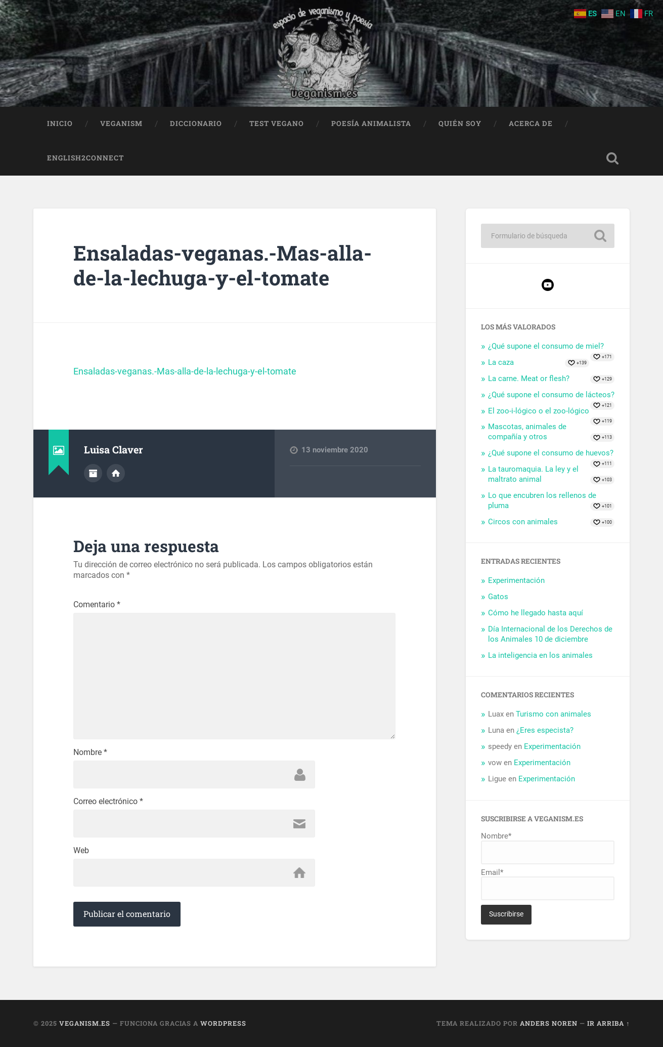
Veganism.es (84, 1023)
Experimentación (516, 580)
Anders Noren (549, 1023)
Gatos (498, 596)
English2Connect (85, 157)
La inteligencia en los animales (540, 655)
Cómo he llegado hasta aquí (535, 612)
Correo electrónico (108, 802)
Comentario (96, 605)
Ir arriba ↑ (608, 1023)
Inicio (60, 123)
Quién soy (459, 123)
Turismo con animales (553, 714)
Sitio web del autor (116, 473)
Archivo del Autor (93, 473)
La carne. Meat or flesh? (528, 378)
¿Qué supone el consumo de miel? (546, 346)
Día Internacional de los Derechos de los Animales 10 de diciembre (550, 634)
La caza (501, 362)
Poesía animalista (371, 123)
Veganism (121, 123)
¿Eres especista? (544, 730)
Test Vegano (276, 123)
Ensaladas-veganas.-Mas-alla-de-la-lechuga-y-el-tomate (222, 265)
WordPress (223, 1023)
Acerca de (531, 123)
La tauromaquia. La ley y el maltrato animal (533, 474)
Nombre (90, 752)
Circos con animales (523, 521)
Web (81, 851)
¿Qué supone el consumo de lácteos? (551, 394)
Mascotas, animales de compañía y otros (527, 431)
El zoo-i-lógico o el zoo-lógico (538, 410)
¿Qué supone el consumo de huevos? (550, 452)
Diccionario (196, 123)
